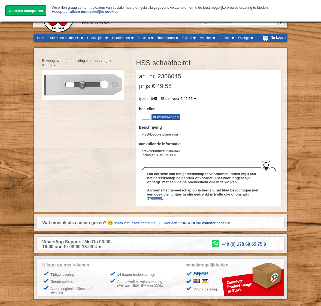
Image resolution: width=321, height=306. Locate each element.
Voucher (206, 38)
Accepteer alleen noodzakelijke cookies (85, 12)
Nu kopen (278, 38)
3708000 (154, 198)
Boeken (225, 38)
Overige (244, 38)
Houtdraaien (121, 38)
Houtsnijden (95, 38)
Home (39, 38)
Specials (144, 38)
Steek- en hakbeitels (65, 38)
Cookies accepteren (26, 11)
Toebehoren (166, 38)
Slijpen (187, 38)
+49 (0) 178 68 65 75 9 (244, 244)
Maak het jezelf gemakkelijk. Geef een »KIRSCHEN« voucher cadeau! (172, 223)
